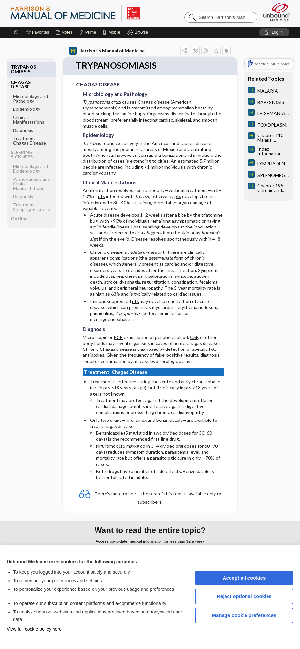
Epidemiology (26, 94)
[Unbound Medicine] (276, 12)
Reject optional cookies (244, 596)
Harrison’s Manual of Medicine (93, 13)
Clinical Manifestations (28, 104)
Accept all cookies (244, 578)
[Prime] (87, 32)
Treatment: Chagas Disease (29, 125)
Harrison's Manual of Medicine (107, 51)
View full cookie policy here (34, 629)
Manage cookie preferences (244, 615)
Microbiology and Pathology (30, 83)
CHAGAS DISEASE (21, 69)
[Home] (16, 32)
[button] (138, 32)
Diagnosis (23, 115)
